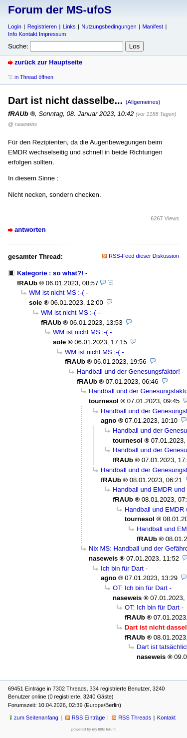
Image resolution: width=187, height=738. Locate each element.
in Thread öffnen (33, 77)
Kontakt (166, 718)
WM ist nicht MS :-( (56, 292)
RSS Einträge (88, 718)
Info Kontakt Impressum (37, 34)
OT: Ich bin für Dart (140, 588)
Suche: (18, 46)
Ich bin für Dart (122, 568)
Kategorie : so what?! (50, 273)
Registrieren (42, 26)
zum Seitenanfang (36, 718)
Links (69, 26)
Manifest (152, 26)
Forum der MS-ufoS (60, 9)
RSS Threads (134, 718)
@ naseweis (22, 124)
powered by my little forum (93, 729)
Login (14, 26)
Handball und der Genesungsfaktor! (128, 371)
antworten (30, 229)
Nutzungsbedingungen (108, 26)
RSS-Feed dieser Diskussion (144, 256)
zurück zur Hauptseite (48, 62)
